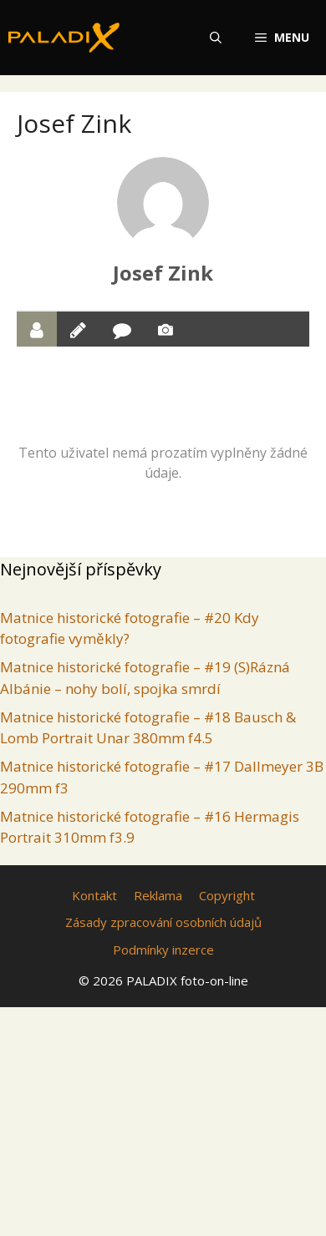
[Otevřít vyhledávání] (215, 37)
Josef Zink (163, 272)
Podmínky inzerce (163, 949)
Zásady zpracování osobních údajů (163, 922)
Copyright (227, 895)
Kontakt (94, 895)
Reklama (158, 895)
